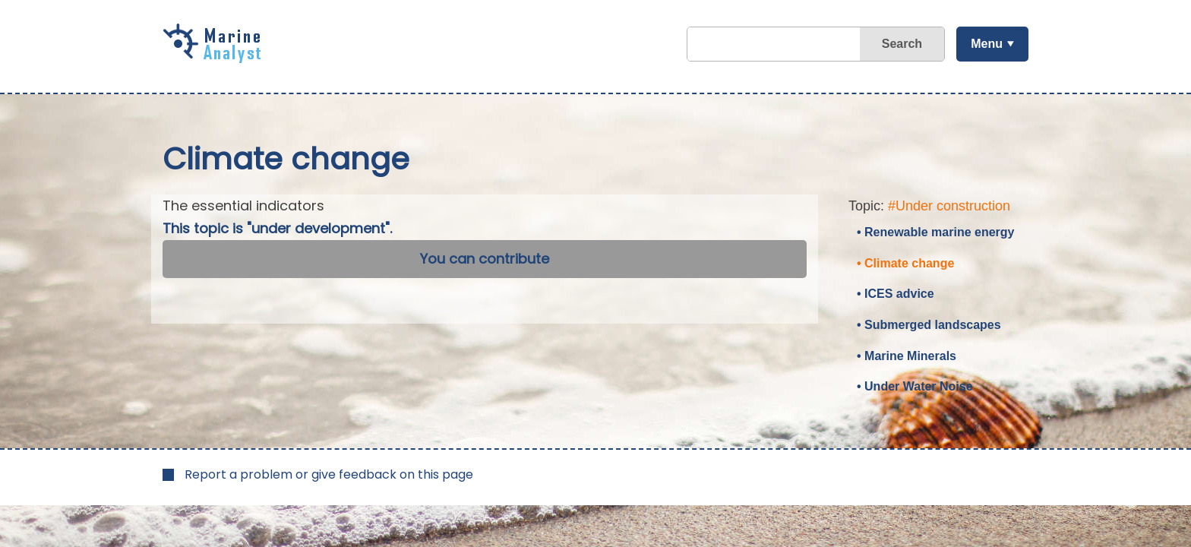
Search (902, 43)
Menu (987, 43)
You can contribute (484, 258)
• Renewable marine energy (935, 232)
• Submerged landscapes (929, 324)
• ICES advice (895, 293)
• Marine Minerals (906, 355)
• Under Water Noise (915, 386)
